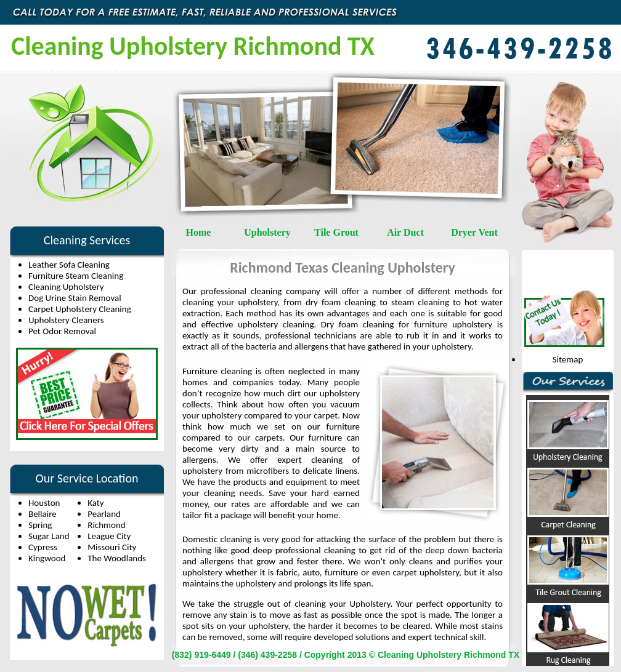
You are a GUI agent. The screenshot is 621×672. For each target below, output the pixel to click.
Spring (40, 524)
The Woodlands (116, 558)
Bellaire (42, 513)
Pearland (104, 513)
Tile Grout (336, 232)
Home (198, 232)
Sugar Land (49, 536)
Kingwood (46, 558)
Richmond (106, 524)
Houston (44, 502)
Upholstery (267, 232)
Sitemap (568, 359)
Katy (95, 502)
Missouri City (111, 547)
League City (109, 536)
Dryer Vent (474, 232)
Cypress (42, 547)
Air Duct (405, 232)
